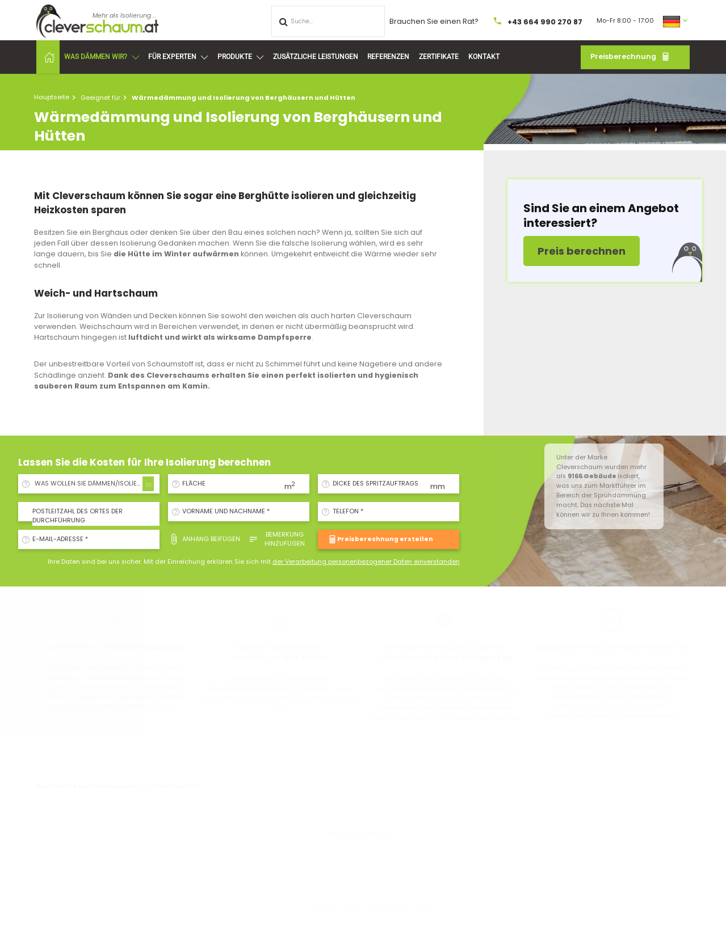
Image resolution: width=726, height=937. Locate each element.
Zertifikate (439, 57)
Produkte (240, 57)
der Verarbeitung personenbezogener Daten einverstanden (366, 562)
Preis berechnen (582, 251)
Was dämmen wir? (101, 57)
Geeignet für (100, 97)
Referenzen (388, 57)
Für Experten (178, 57)
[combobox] (92, 483)
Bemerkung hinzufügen (277, 539)
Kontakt (484, 57)
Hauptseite (51, 97)
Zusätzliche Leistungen (315, 57)
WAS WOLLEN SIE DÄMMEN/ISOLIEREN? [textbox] (93, 483)
